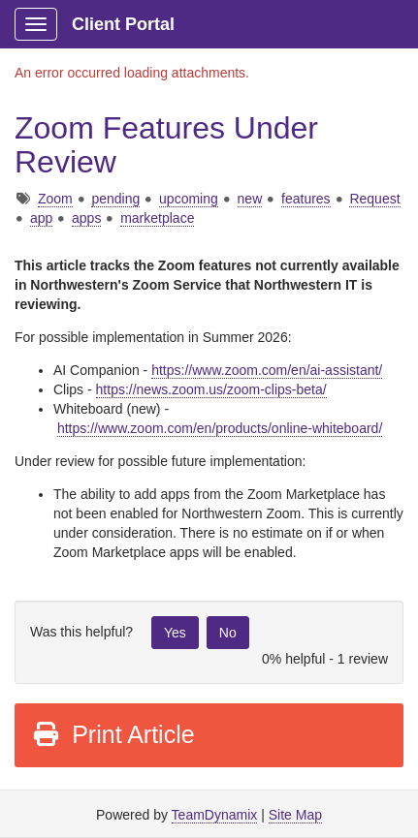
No (228, 632)
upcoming (188, 198)
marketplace (157, 218)
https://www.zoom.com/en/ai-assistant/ (266, 370)
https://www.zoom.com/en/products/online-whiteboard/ (219, 428)
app (41, 218)
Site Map (295, 814)
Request (374, 198)
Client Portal (123, 24)
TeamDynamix (215, 814)
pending (115, 198)
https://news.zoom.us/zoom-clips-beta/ (211, 389)
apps (86, 218)
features (306, 198)
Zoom (55, 198)
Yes (175, 632)
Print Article (113, 734)
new (250, 198)
